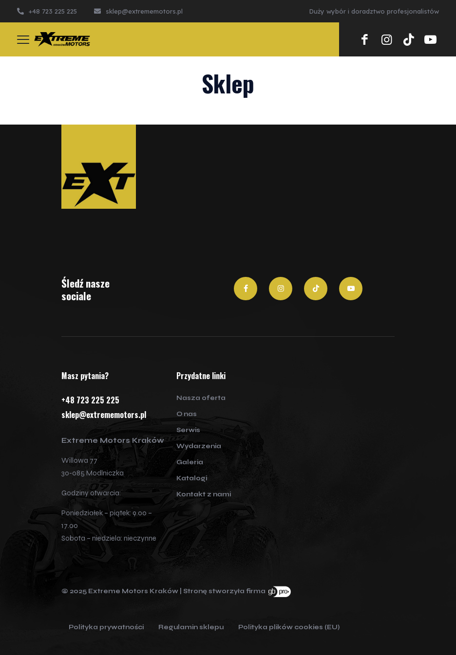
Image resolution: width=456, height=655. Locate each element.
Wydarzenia (198, 446)
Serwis (188, 430)
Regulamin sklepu (191, 627)
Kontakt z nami (203, 494)
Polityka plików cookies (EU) (289, 627)
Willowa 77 (79, 460)
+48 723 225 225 (90, 400)
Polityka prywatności (106, 627)
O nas (186, 414)
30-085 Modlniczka (92, 473)
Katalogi (191, 478)
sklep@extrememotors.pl (103, 414)
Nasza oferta (201, 398)
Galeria (189, 462)
